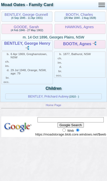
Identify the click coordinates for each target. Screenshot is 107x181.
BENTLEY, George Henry (27, 43)
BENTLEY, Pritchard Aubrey (48, 96)
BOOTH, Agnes (77, 44)
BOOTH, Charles (79, 15)
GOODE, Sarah (26, 27)
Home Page (53, 105)
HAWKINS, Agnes (79, 27)
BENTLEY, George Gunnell (26, 15)
